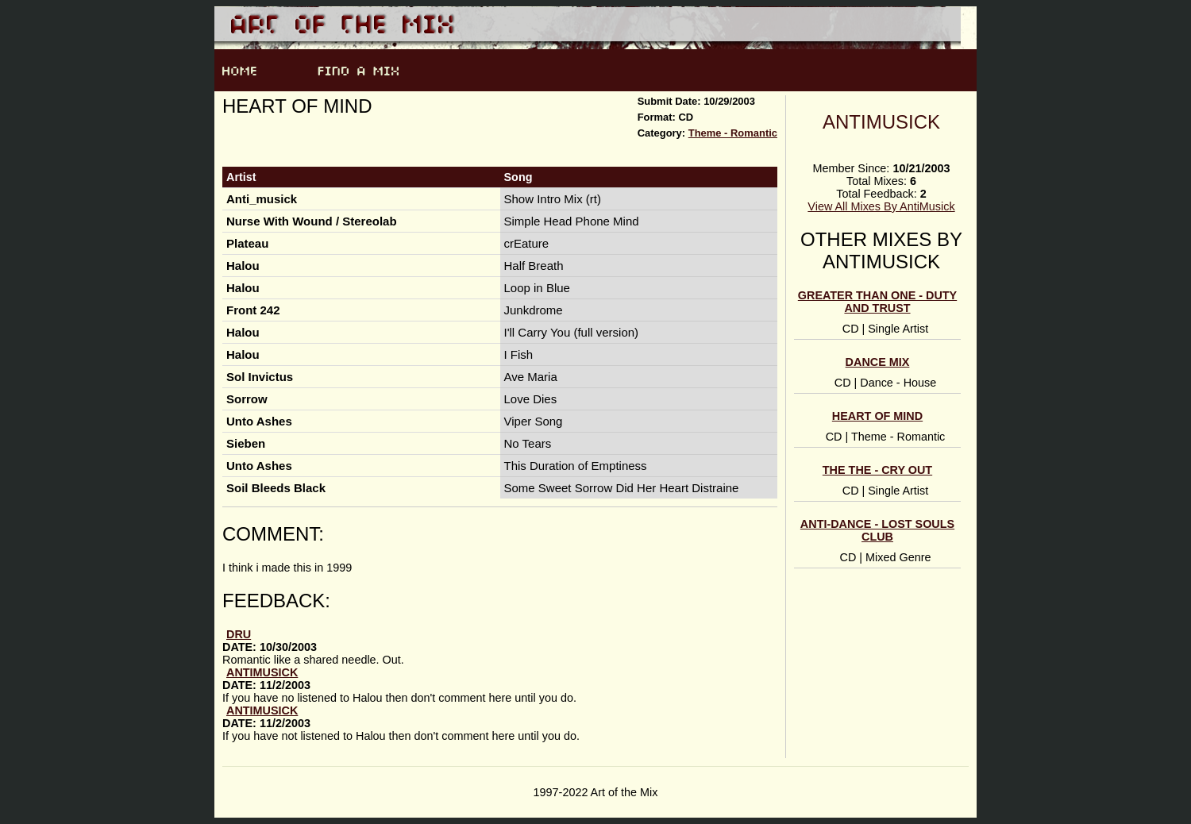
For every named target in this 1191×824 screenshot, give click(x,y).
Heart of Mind (877, 416)
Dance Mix (878, 362)
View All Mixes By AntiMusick (880, 206)
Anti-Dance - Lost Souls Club (877, 530)
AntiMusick (881, 122)
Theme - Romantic (732, 133)
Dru (238, 634)
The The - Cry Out (877, 470)
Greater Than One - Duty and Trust (877, 301)
